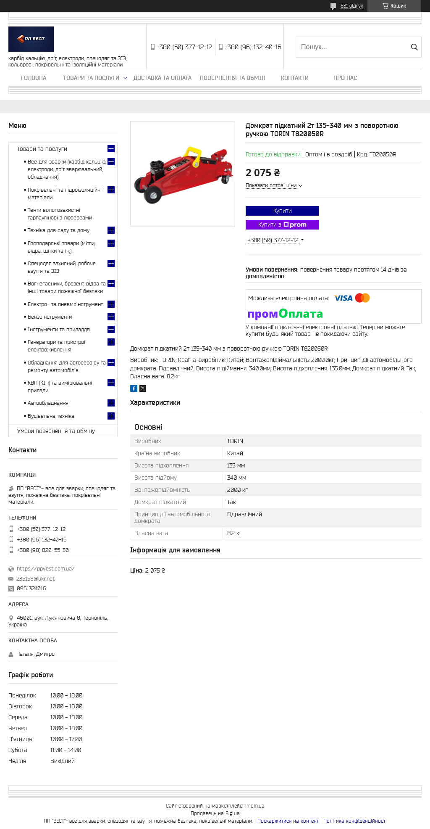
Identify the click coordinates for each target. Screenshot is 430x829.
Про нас (345, 77)
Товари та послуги (91, 77)
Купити (282, 210)
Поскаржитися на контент (288, 821)
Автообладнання (48, 403)
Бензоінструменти (50, 317)
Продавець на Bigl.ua (215, 813)
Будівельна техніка (51, 416)
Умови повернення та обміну (56, 431)
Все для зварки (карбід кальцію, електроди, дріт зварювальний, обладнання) (67, 169)
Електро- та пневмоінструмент (65, 304)
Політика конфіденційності (355, 821)
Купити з (282, 225)
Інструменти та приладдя (59, 329)
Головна (33, 77)
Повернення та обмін (232, 77)
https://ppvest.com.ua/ (46, 568)
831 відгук (352, 5)
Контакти (295, 77)
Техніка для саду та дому (58, 230)
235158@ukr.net (35, 579)
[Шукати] (414, 47)
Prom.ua (255, 805)
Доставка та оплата (162, 77)
